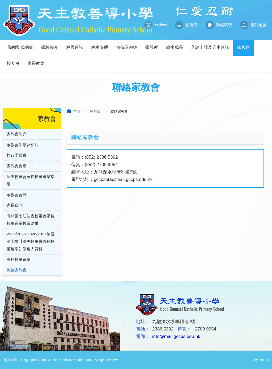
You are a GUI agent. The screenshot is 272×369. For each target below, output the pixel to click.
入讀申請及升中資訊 (212, 45)
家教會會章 (17, 166)
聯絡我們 (219, 25)
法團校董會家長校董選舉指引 (30, 180)
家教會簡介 (17, 134)
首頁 (76, 111)
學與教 (153, 45)
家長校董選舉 (19, 259)
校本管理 (101, 45)
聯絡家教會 (17, 270)
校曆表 (186, 25)
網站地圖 (253, 25)
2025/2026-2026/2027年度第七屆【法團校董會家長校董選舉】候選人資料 (30, 241)
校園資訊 (76, 45)
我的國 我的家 (22, 45)
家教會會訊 (17, 194)
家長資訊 (15, 205)
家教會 (245, 45)
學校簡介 (51, 45)
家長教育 (37, 61)
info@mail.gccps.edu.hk (176, 336)
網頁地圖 (10, 360)
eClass (155, 25)
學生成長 (176, 45)
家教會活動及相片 (23, 144)
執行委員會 (17, 155)
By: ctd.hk (261, 360)
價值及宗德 (128, 45)
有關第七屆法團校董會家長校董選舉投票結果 (30, 220)
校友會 (15, 61)
